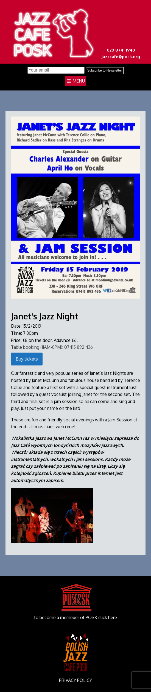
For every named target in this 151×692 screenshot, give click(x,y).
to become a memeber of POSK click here (75, 617)
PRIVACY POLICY (75, 680)
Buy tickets (27, 359)
